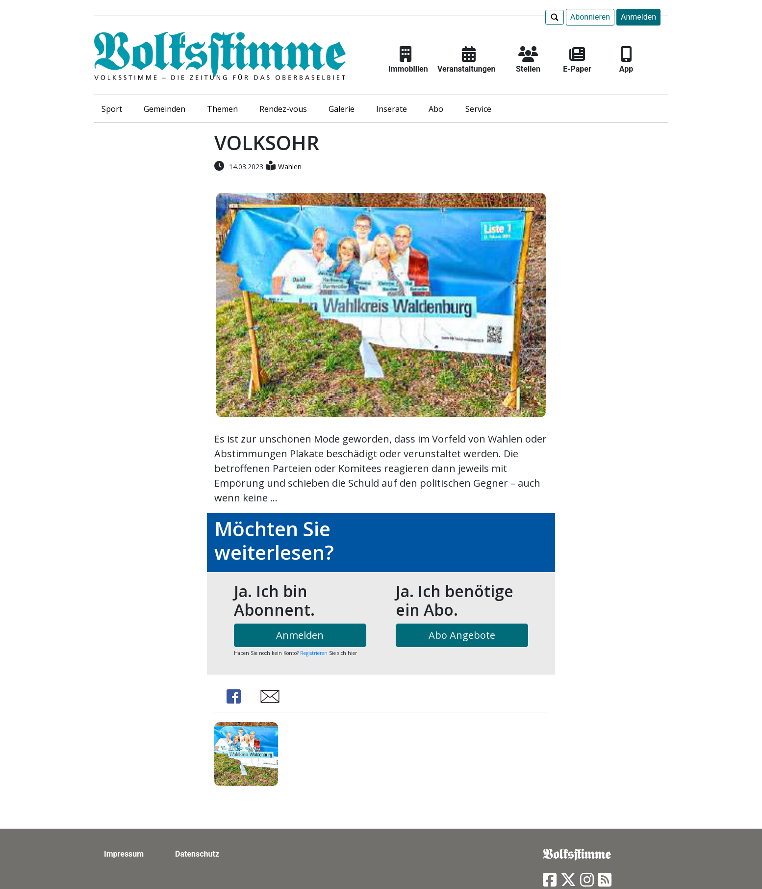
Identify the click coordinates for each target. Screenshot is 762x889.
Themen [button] (222, 109)
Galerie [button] (342, 109)
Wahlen (290, 166)
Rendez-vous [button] (283, 109)
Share (234, 696)
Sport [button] (112, 109)
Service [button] (478, 109)
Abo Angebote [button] (462, 635)
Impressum (124, 854)
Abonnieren (590, 17)
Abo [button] (436, 109)
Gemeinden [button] (164, 109)
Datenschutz (197, 854)
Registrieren (314, 653)
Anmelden (638, 17)
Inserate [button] (391, 109)
